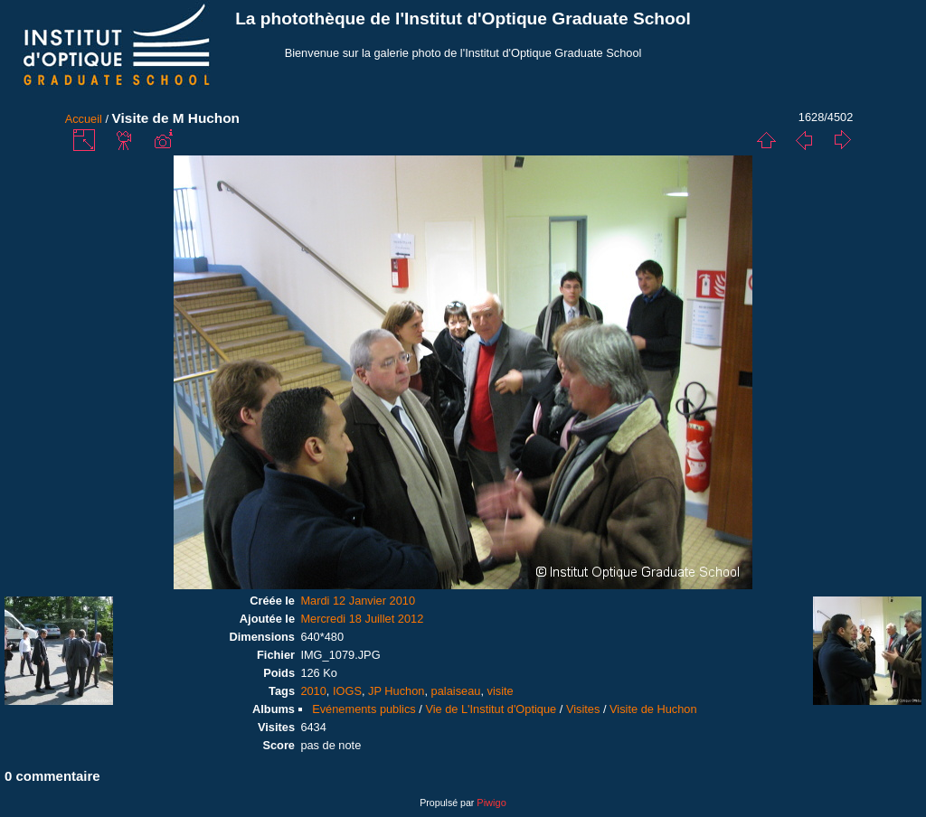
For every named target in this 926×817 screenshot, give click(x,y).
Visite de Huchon (653, 709)
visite (500, 691)
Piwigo (491, 802)
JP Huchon (396, 691)
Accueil (83, 119)
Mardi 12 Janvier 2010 (357, 600)
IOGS (347, 691)
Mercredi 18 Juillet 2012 (361, 618)
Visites (583, 709)
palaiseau (456, 691)
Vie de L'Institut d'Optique (490, 709)
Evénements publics (364, 709)
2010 (313, 691)
